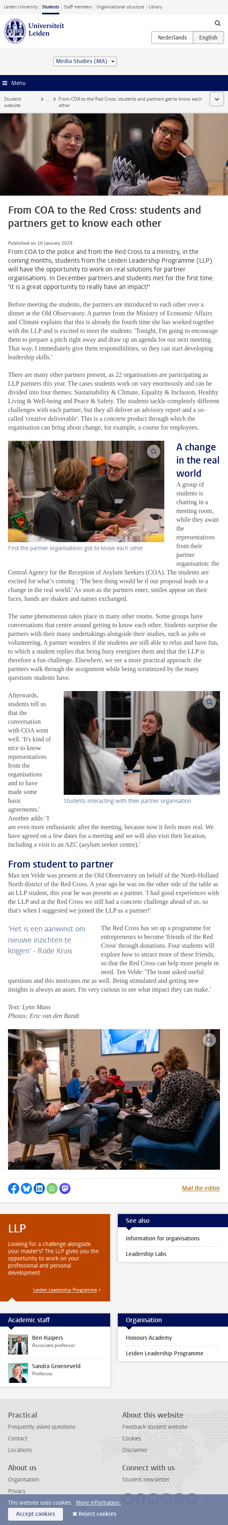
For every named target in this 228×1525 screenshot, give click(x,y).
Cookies (131, 1438)
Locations (20, 1450)
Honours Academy (149, 1338)
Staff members (78, 7)
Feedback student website (154, 1427)
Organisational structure (120, 7)
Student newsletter (145, 1479)
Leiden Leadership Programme (65, 1290)
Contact (17, 1438)
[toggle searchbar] (217, 22)
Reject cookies (97, 1514)
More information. (98, 1503)
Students (50, 7)
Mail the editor (201, 1188)
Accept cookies (35, 1514)
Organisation (23, 1479)
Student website (12, 102)
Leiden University (21, 7)
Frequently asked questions (41, 1427)
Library (155, 7)
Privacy (17, 1491)
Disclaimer (134, 1450)
